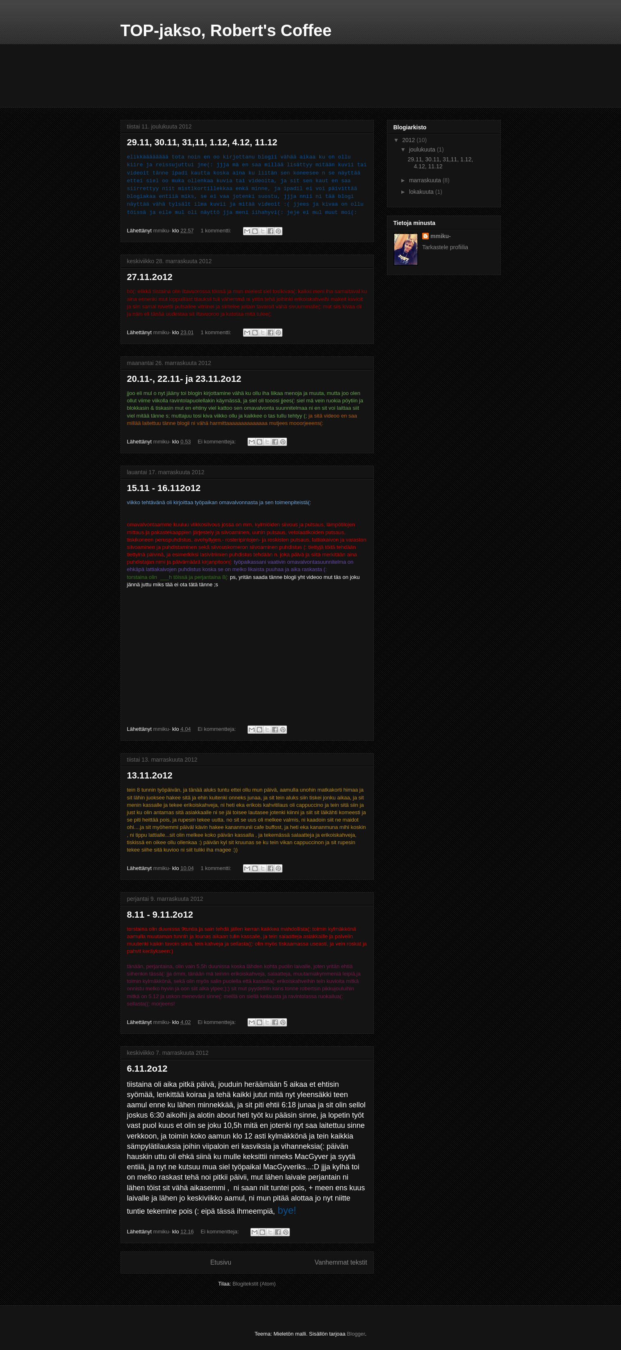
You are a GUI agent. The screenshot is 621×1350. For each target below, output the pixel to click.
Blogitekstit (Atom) (253, 1284)
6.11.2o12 (147, 1068)
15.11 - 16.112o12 (164, 488)
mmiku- (440, 236)
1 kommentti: (216, 230)
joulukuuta (423, 149)
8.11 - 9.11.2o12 (160, 914)
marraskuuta (426, 180)
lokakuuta (422, 191)
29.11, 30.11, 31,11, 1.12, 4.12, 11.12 (202, 142)
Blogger (356, 1334)
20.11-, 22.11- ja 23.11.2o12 (184, 379)
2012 (409, 140)
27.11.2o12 (150, 277)
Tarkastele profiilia (445, 247)
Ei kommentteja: (217, 442)
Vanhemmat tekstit (341, 1262)
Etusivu (220, 1262)
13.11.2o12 (150, 775)
